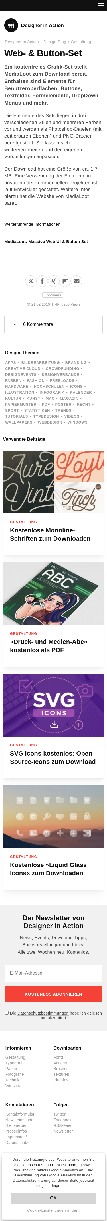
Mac (50, 398)
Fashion (36, 380)
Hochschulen (49, 386)
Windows (78, 422)
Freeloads (53, 295)
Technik (12, 1080)
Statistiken (37, 410)
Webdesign (50, 422)
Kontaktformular (20, 1114)
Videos (72, 416)
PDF (46, 404)
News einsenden (20, 1120)
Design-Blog (54, 42)
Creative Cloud (23, 368)
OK (53, 1197)
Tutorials (16, 416)
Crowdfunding (62, 368)
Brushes (61, 1068)
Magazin (69, 398)
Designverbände (60, 374)
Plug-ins (61, 1080)
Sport (12, 410)
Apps (10, 362)
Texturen (61, 1074)
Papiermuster (21, 404)
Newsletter (63, 1131)
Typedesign (46, 416)
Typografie (15, 1063)
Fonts (59, 1057)
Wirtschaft (14, 1085)
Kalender (81, 392)
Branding (76, 362)
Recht (83, 404)
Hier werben (16, 1125)
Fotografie (14, 1074)
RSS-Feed (63, 1125)
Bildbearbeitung (40, 362)
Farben (13, 380)
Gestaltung (81, 42)
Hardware (17, 386)
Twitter (60, 1114)
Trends (63, 410)
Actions (60, 1063)
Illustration (19, 392)
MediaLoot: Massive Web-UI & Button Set (46, 241)
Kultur (13, 398)
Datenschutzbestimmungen (42, 1013)
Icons (76, 386)
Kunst (33, 398)
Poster (63, 404)
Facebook (63, 1120)
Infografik (52, 392)
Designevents (21, 374)
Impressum (61, 1185)
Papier (11, 1068)
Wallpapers (19, 422)
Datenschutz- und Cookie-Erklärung (51, 1165)
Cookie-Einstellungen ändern (53, 1210)
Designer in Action (34, 25)
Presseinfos (16, 1131)
